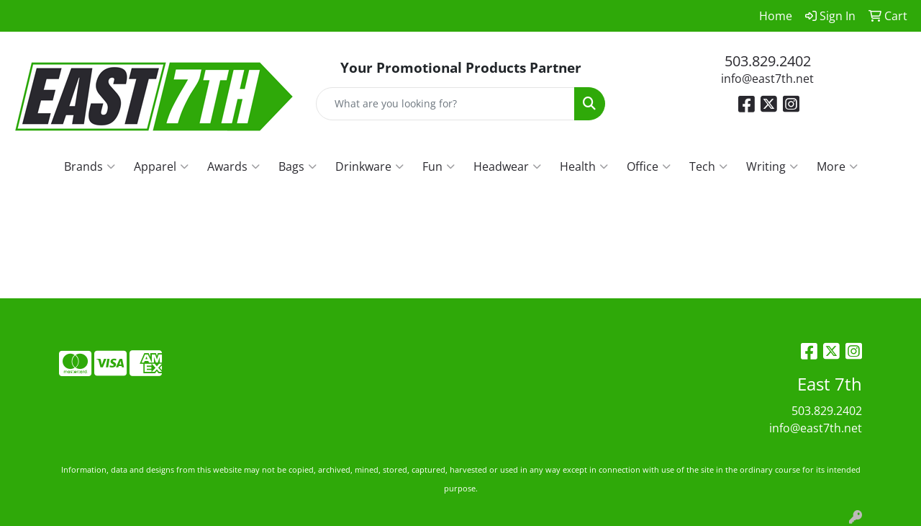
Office (649, 166)
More (837, 166)
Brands (89, 166)
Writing (772, 166)
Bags (297, 166)
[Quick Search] (446, 103)
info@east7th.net (767, 78)
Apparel (161, 166)
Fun (438, 166)
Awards (233, 166)
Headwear (507, 166)
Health (584, 166)
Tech (708, 166)
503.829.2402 (768, 61)
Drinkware (369, 166)
